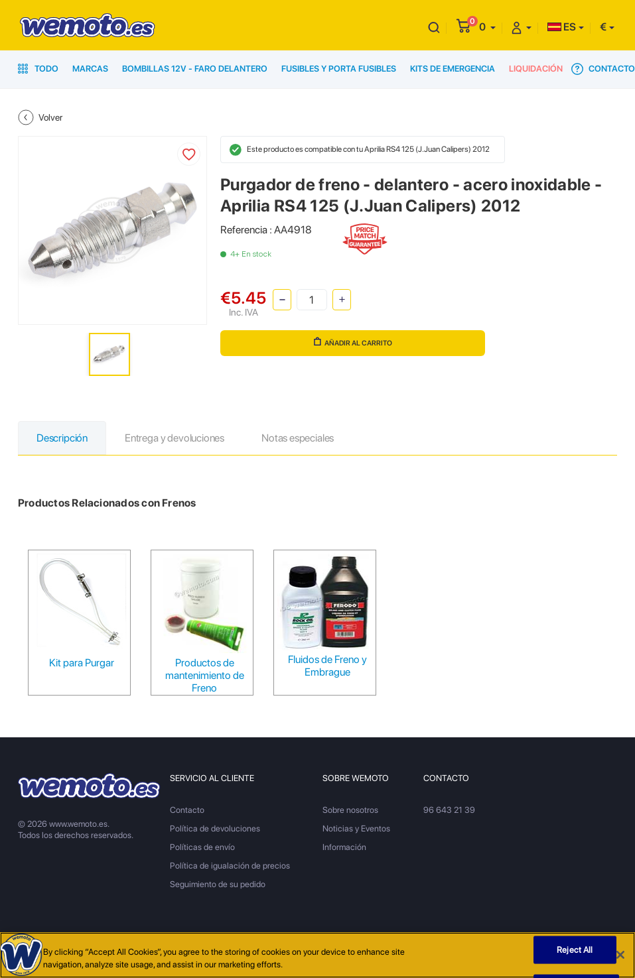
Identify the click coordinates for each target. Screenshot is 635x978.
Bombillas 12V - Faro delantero (194, 69)
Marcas (90, 69)
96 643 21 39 (449, 810)
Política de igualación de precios (230, 866)
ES (561, 27)
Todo (38, 69)
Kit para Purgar (81, 662)
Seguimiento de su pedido (217, 884)
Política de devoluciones (215, 828)
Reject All (575, 950)
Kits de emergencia (452, 69)
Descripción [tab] (62, 438)
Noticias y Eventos (356, 828)
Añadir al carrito (353, 342)
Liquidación (536, 69)
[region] (317, 955)
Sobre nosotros (350, 810)
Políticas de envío (202, 847)
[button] (487, 27)
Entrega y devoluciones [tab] (174, 438)
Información (344, 847)
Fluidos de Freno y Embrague (327, 665)
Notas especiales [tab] (297, 438)
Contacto (603, 69)
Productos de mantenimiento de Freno (204, 675)
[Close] (620, 954)
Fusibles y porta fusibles (338, 69)
